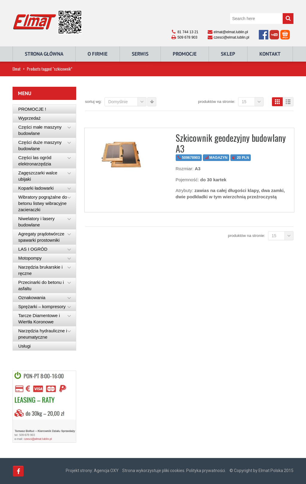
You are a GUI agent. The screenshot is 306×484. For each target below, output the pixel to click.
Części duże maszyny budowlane (40, 145)
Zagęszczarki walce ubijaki (37, 176)
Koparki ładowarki (35, 188)
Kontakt (270, 54)
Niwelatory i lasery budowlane (36, 221)
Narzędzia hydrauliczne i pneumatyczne (42, 334)
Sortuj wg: (93, 101)
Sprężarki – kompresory (41, 306)
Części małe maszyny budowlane (40, 130)
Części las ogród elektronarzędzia (34, 160)
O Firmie (98, 54)
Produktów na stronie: (216, 101)
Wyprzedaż (29, 118)
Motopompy (30, 258)
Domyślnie (127, 101)
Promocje (185, 54)
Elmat (17, 69)
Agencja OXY (106, 470)
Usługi (24, 345)
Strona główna (44, 54)
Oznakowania (31, 297)
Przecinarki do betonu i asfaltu (41, 285)
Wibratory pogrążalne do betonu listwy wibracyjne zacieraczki (42, 203)
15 (253, 101)
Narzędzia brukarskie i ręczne (40, 270)
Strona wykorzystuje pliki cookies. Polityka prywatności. (174, 470)
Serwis (140, 54)
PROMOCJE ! (32, 109)
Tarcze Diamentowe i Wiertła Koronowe (39, 318)
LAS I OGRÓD (33, 249)
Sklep (228, 54)
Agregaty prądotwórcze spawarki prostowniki (41, 237)
